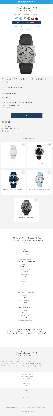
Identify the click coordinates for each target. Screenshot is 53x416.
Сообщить (5, 131)
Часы (15, 26)
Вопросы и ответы (27, 395)
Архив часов (26, 379)
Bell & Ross (14, 87)
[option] (26, 55)
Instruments (21, 87)
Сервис (29, 29)
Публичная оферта (28, 405)
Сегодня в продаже (26, 374)
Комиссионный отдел (26, 376)
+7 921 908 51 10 (36, 14)
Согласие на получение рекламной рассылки (37, 407)
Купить (26, 116)
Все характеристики (7, 108)
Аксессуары (34, 26)
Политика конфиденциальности (15, 405)
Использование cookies (39, 405)
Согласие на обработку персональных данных (16, 407)
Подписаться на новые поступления (26, 22)
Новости (26, 386)
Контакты (26, 14)
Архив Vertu (26, 381)
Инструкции (26, 383)
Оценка (26, 393)
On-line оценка (16, 14)
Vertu (23, 26)
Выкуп (23, 29)
